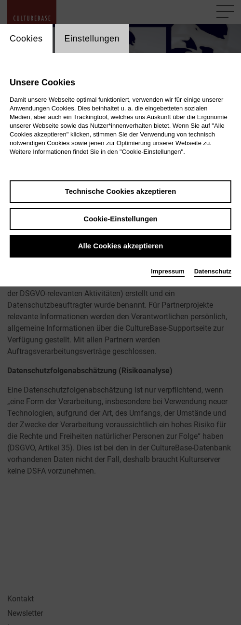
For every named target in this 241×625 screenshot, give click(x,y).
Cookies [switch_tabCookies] (26, 38)
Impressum (167, 271)
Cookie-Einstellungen (120, 219)
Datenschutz (212, 271)
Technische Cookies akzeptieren (120, 191)
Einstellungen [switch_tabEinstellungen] (92, 38)
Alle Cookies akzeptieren (120, 246)
